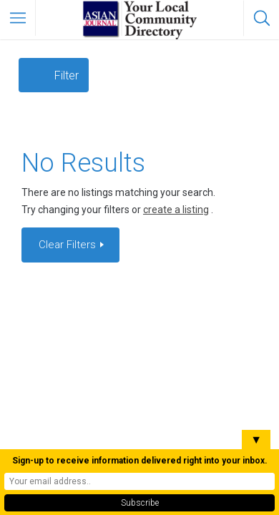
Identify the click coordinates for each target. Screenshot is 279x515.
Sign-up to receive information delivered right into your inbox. (140, 461)
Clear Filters (69, 244)
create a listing (176, 209)
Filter (66, 75)
